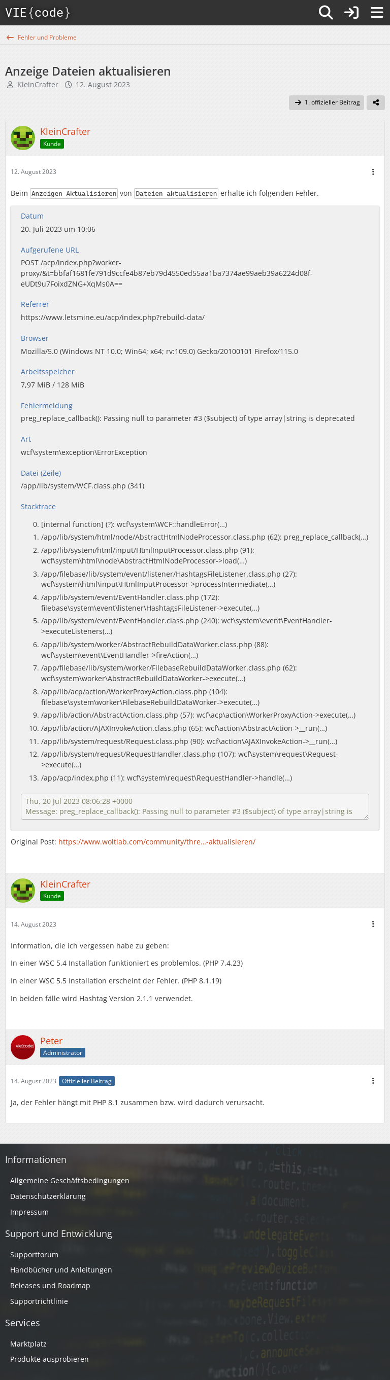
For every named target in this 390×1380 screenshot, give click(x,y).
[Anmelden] (351, 12)
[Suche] (326, 13)
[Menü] (377, 13)
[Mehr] (373, 172)
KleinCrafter (37, 84)
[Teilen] (376, 103)
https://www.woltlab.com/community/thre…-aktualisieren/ (156, 841)
